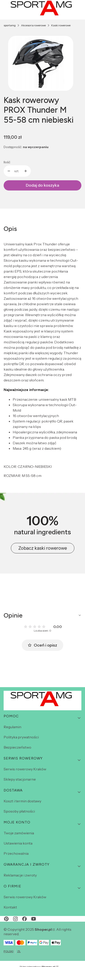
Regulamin (12, 727)
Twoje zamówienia (19, 833)
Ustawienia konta (18, 843)
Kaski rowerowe (60, 25)
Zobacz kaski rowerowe (42, 548)
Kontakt (10, 907)
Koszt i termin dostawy (22, 801)
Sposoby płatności (19, 811)
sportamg (10, 25)
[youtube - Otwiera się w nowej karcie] (33, 919)
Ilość (7, 162)
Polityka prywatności (21, 737)
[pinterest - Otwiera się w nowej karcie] (6, 919)
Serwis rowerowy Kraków (25, 769)
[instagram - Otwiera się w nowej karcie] (15, 919)
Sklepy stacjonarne (20, 779)
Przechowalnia (16, 853)
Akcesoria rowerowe (33, 25)
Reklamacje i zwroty (20, 875)
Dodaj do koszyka (42, 185)
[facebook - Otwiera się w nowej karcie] (24, 919)
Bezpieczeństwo (17, 747)
